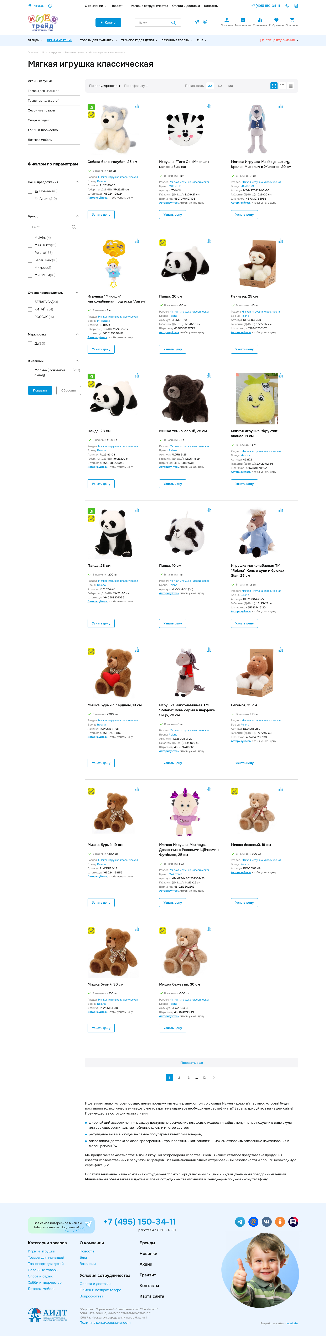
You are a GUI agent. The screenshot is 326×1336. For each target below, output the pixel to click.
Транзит (148, 1275)
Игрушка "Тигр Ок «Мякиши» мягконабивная (184, 164)
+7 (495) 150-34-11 (265, 6)
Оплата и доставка (186, 6)
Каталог (108, 22)
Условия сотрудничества (149, 6)
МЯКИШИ (175, 186)
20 (210, 86)
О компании (94, 6)
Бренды (147, 1243)
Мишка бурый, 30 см (105, 984)
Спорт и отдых (39, 120)
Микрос (245, 455)
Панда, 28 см (99, 431)
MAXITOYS (247, 186)
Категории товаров (47, 1243)
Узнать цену (101, 215)
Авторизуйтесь (97, 197)
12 (204, 1078)
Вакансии (88, 1264)
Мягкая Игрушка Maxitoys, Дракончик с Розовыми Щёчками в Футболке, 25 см (189, 850)
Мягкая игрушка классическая (118, 177)
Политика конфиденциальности (105, 1322)
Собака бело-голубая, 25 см (112, 162)
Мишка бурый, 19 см (105, 845)
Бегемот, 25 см (244, 705)
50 (220, 86)
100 (230, 86)
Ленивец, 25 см (244, 296)
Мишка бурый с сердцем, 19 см (115, 705)
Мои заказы (243, 22)
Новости (117, 6)
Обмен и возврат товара (100, 1290)
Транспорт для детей (139, 40)
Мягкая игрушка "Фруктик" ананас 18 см (254, 433)
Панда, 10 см (170, 565)
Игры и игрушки (61, 40)
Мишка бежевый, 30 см (179, 984)
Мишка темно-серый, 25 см (183, 431)
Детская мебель (40, 140)
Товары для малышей (98, 40)
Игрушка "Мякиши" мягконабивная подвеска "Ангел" (117, 299)
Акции (146, 1264)
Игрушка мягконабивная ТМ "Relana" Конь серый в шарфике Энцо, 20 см (187, 710)
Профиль (227, 22)
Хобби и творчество (43, 130)
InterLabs (292, 1323)
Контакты (211, 6)
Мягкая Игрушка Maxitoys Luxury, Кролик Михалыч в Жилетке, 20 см (261, 164)
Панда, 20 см (170, 296)
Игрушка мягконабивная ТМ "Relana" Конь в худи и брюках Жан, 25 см (257, 570)
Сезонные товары (177, 40)
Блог (84, 1257)
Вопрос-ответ (91, 1296)
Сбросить (68, 390)
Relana (101, 181)
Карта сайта (152, 1296)
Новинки (148, 1253)
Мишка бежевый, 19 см (251, 845)
